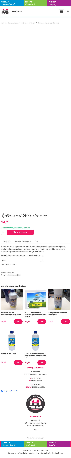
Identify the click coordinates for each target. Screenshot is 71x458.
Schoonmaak (13, 23)
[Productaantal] (4, 232)
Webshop (11, 11)
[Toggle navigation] (61, 11)
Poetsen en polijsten (28, 23)
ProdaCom (59, 453)
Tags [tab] (36, 241)
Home (3, 23)
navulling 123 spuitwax (9, 264)
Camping (60, 3)
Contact (35, 429)
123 (41, 261)
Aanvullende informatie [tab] (23, 241)
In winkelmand (20, 232)
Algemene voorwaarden (35, 438)
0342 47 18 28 (36, 378)
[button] (18, 321)
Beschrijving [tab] (7, 241)
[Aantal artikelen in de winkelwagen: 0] (68, 11)
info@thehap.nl (36, 380)
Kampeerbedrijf (12, 3)
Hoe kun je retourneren (35, 425)
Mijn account (35, 420)
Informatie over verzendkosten (35, 423)
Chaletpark (36, 3)
